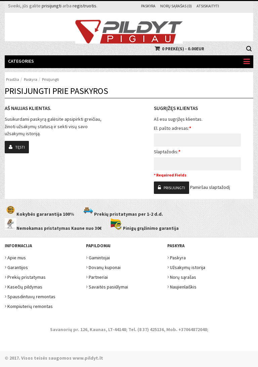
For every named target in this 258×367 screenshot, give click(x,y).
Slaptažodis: (167, 152)
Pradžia (12, 79)
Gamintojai (98, 257)
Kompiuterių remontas (29, 305)
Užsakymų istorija (186, 266)
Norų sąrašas (181, 276)
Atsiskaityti (208, 5)
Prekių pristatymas (25, 276)
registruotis (84, 6)
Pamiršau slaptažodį (210, 187)
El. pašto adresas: (172, 128)
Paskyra (148, 5)
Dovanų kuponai (103, 266)
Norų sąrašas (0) (176, 5)
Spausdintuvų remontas (30, 296)
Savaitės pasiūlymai (107, 286)
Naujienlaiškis (182, 286)
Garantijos (16, 266)
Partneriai (97, 276)
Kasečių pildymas (23, 286)
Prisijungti (50, 79)
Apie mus (15, 257)
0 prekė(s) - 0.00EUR (183, 49)
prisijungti (51, 6)
